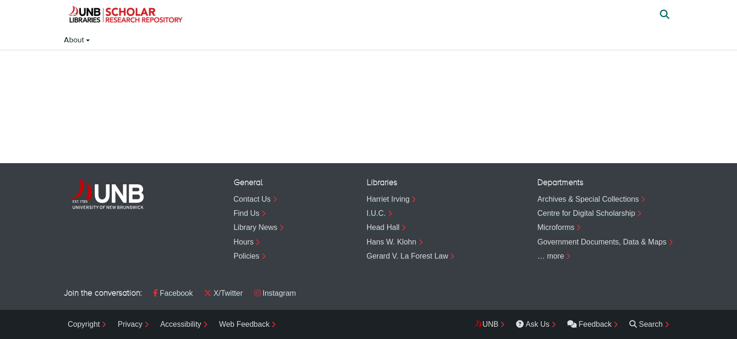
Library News (255, 227)
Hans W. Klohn (391, 242)
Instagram (275, 293)
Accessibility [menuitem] (180, 324)
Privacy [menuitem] (130, 324)
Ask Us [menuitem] (532, 324)
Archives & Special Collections (588, 199)
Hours (244, 242)
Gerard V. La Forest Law (407, 256)
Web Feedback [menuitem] (244, 324)
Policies (246, 256)
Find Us (246, 213)
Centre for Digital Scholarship (586, 213)
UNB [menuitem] (491, 324)
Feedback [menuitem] (589, 324)
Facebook (173, 293)
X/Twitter (223, 293)
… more (550, 256)
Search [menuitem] (646, 324)
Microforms (555, 227)
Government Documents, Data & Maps (601, 242)
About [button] (75, 40)
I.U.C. (376, 213)
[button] (125, 15)
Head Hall (383, 227)
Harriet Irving (388, 199)
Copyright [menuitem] (84, 324)
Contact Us (252, 199)
